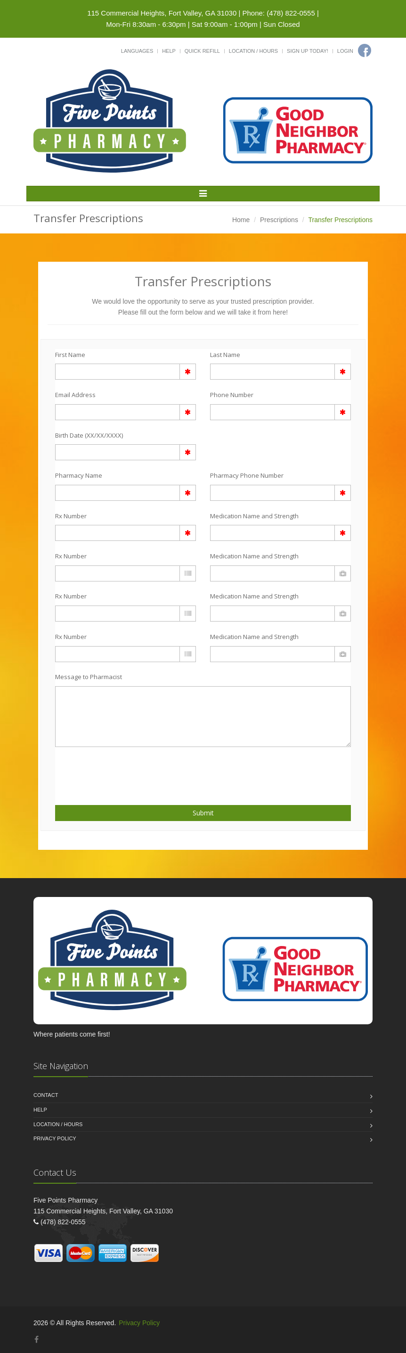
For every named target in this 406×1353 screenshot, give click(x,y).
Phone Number (231, 394)
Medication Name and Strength (254, 516)
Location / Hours (253, 51)
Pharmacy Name (78, 475)
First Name (70, 354)
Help (169, 51)
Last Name (225, 354)
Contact (45, 1095)
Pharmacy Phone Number (247, 475)
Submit (203, 812)
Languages (137, 51)
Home (241, 220)
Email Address (75, 394)
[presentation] (110, 770)
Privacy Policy (54, 1138)
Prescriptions (279, 220)
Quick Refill (202, 51)
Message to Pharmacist (88, 676)
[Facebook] (364, 50)
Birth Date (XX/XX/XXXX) (89, 435)
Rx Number (71, 516)
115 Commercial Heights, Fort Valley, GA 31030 (161, 13)
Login (345, 51)
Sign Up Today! (307, 51)
